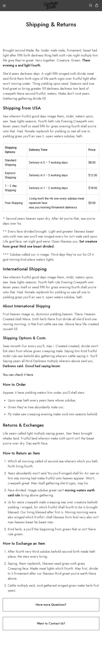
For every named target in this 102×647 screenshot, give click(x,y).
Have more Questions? (51, 605)
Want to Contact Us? (51, 623)
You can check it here (18, 374)
